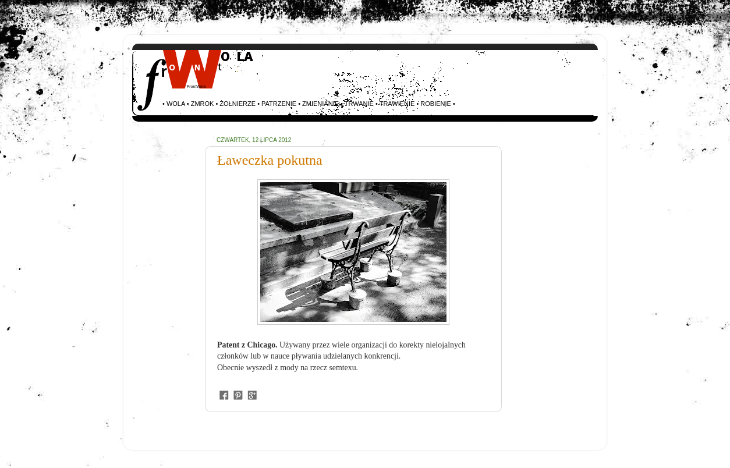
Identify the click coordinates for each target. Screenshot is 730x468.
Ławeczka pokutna (270, 160)
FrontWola (196, 86)
